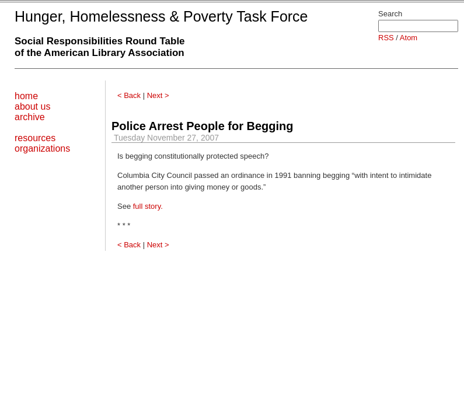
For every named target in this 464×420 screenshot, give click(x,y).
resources (35, 138)
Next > (158, 95)
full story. (148, 206)
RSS (386, 37)
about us (32, 106)
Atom (408, 37)
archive (30, 117)
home (26, 96)
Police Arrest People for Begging (202, 126)
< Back (129, 95)
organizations (42, 148)
